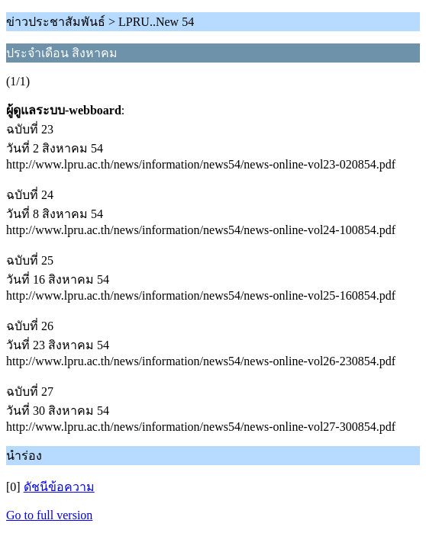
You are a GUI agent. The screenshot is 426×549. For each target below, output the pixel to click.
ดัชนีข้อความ (59, 486)
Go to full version (49, 515)
